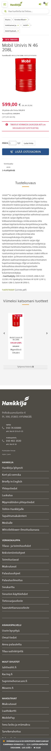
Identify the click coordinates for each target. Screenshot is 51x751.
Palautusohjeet (11, 573)
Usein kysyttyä (11, 630)
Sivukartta (8, 587)
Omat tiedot (9, 637)
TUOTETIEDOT (8, 289)
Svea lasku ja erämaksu (16, 724)
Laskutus (7, 495)
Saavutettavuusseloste (15, 607)
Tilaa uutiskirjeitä (12, 651)
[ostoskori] (46, 4)
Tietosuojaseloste (12, 601)
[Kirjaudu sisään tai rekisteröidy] (40, 4)
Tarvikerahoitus (11, 731)
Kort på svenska (11, 474)
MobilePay (8, 717)
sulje (37, 747)
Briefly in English (12, 481)
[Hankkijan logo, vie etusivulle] (17, 4)
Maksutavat (9, 566)
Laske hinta (28, 143)
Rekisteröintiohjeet (13, 552)
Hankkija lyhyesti (12, 468)
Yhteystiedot (9, 488)
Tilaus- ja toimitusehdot (16, 546)
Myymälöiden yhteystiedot (18, 502)
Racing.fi (7, 674)
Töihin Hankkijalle (13, 509)
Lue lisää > (27, 747)
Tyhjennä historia (25, 366)
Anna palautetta (12, 644)
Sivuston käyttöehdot (15, 594)
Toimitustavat (10, 559)
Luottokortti (9, 711)
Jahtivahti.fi (9, 667)
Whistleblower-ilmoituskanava (20, 529)
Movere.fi (7, 688)
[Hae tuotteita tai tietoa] (25, 11)
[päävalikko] (4, 4)
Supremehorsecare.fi (14, 681)
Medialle (7, 523)
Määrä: (5, 143)
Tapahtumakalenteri (14, 516)
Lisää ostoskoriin (25, 152)
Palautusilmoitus (12, 580)
